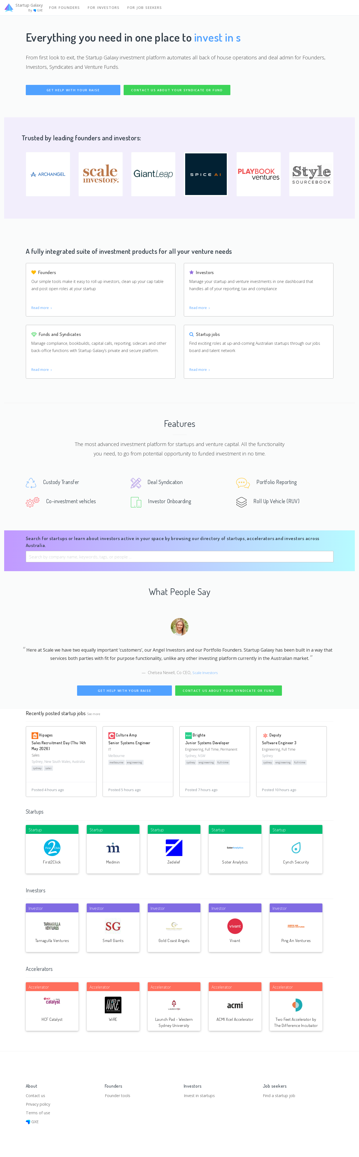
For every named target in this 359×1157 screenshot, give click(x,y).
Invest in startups (201, 1094)
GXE (32, 1121)
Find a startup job (279, 1094)
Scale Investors (205, 674)
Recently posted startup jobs (56, 715)
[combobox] (179, 558)
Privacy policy (39, 1103)
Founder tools (118, 1094)
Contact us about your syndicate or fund (177, 90)
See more (93, 716)
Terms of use (39, 1112)
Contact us (36, 1094)
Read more (42, 308)
